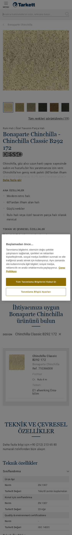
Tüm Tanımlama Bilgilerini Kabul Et (36, 282)
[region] (36, 267)
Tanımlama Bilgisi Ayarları (36, 292)
